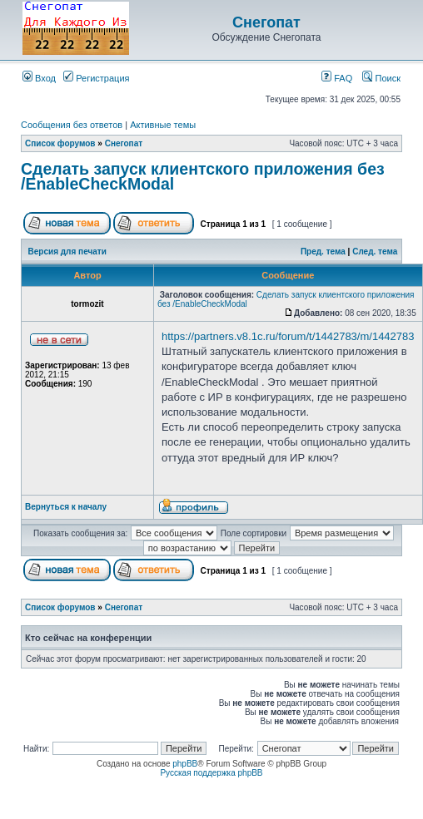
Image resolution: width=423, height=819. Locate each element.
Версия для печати (67, 251)
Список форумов (60, 143)
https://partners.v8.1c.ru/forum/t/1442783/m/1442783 (288, 336)
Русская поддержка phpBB (211, 772)
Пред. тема (323, 251)
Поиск (381, 78)
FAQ (336, 78)
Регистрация (96, 78)
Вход (39, 78)
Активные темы (163, 125)
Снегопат (266, 22)
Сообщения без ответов (71, 125)
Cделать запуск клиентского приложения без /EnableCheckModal (203, 176)
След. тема (374, 251)
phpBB (184, 763)
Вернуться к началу (66, 506)
